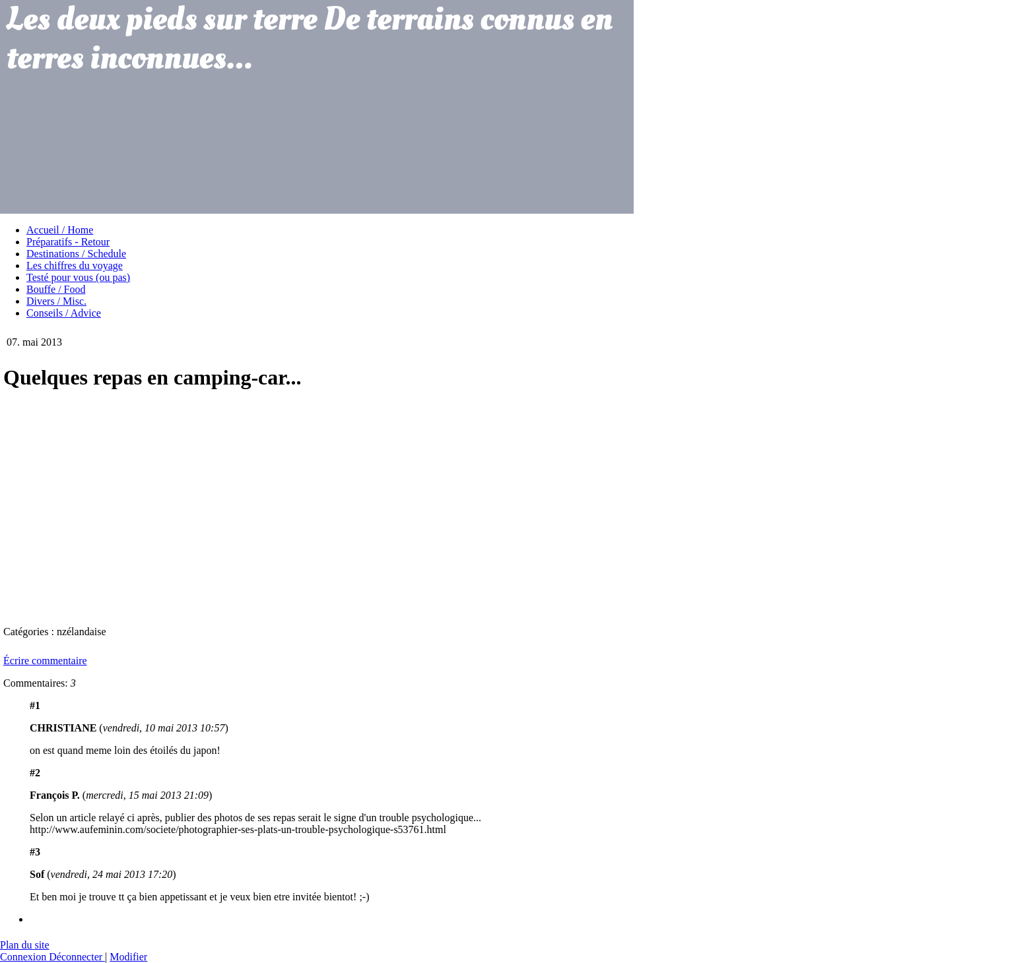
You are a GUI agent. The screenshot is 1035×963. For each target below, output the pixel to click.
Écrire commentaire (45, 660)
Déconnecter (77, 956)
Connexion (24, 956)
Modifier (128, 956)
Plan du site (25, 944)
